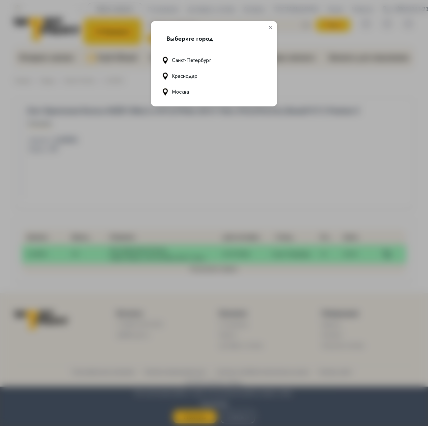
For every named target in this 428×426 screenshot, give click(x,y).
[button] (270, 27)
